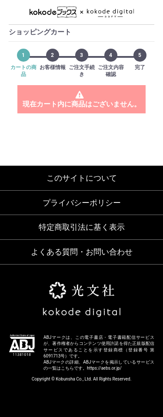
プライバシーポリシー (82, 202)
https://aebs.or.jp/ (104, 368)
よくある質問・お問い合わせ (82, 251)
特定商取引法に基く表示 (82, 227)
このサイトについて (82, 177)
